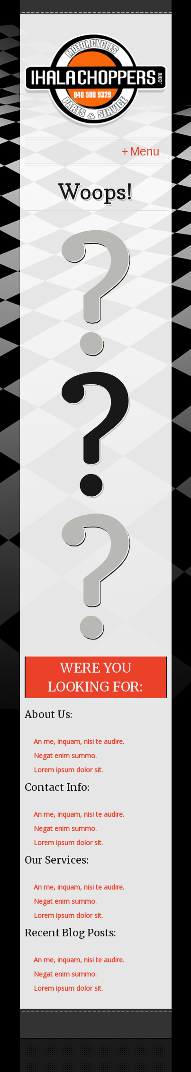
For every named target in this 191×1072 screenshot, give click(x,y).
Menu (145, 151)
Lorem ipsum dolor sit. (68, 769)
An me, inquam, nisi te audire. (79, 741)
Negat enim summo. (65, 755)
